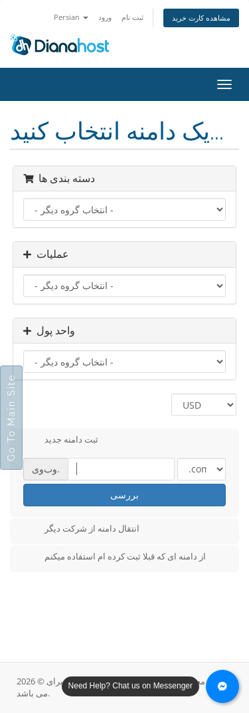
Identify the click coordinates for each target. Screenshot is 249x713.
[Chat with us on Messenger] (222, 686)
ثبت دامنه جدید (60, 440)
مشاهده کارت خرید (201, 18)
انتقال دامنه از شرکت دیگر (81, 529)
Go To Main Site (11, 417)
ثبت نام (132, 17)
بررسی (124, 494)
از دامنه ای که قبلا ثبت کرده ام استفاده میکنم (114, 557)
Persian (71, 17)
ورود (105, 17)
